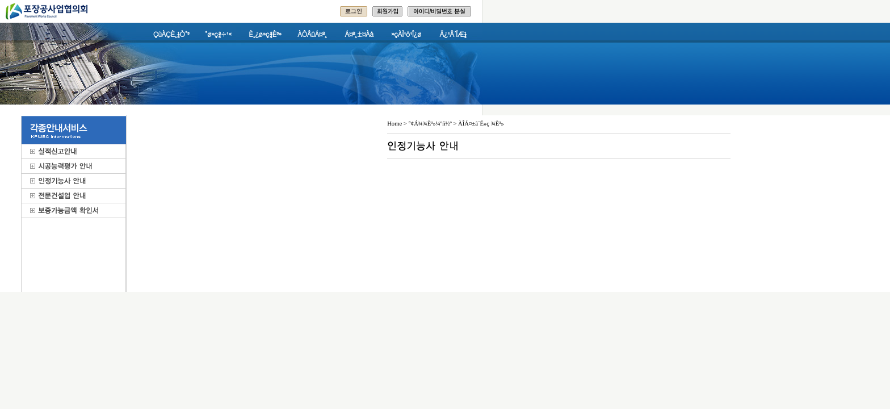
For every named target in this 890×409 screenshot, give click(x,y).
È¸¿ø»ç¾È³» (265, 34)
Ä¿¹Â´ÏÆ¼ (453, 34)
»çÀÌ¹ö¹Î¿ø (406, 34)
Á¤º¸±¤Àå (359, 34)
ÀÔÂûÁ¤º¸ (311, 34)
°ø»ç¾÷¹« (218, 34)
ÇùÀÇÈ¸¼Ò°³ (171, 34)
